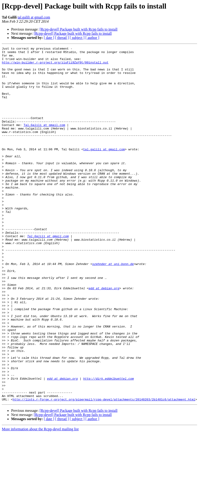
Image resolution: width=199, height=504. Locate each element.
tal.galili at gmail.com (34, 17)
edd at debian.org (103, 337)
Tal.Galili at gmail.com (44, 141)
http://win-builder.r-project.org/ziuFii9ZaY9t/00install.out (55, 66)
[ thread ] (62, 38)
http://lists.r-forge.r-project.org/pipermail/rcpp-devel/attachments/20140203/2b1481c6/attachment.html (104, 470)
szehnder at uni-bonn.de (113, 308)
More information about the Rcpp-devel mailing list (40, 500)
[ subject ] (77, 38)
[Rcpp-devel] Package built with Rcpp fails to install (78, 29)
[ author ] (92, 38)
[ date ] (49, 38)
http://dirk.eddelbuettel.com (108, 445)
